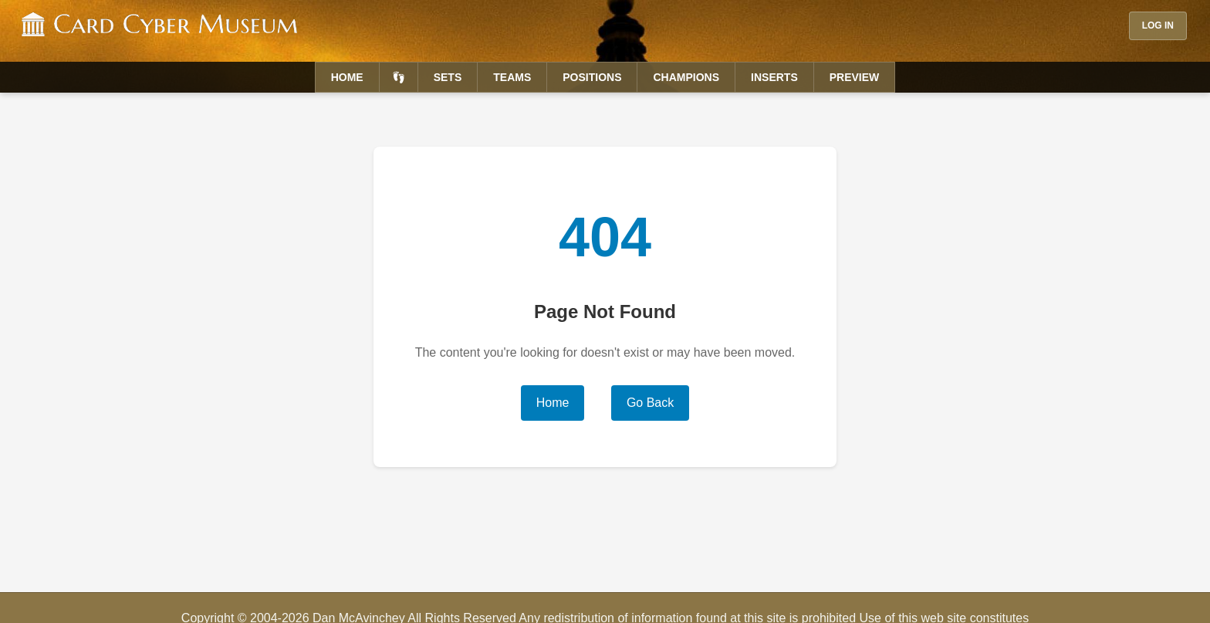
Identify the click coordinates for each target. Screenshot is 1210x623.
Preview (855, 77)
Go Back (650, 402)
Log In (1158, 25)
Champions (686, 77)
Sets (448, 77)
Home (347, 77)
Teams (512, 77)
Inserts (774, 77)
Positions (592, 77)
